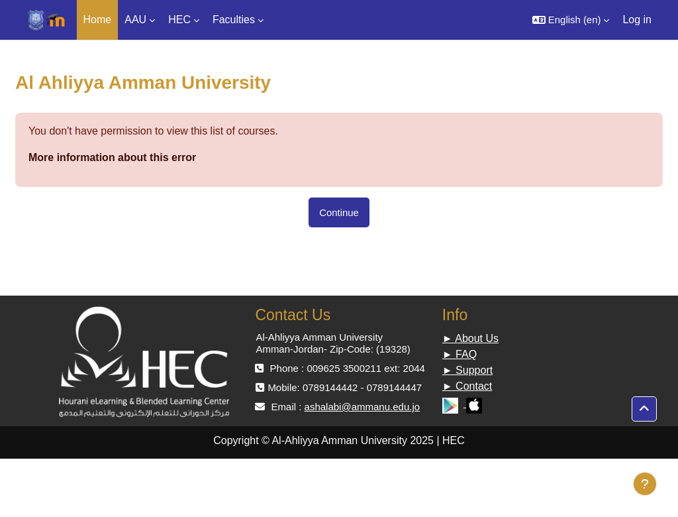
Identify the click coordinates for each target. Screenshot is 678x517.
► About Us (470, 338)
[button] (571, 20)
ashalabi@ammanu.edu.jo (362, 406)
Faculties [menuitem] (234, 19)
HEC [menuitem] (179, 19)
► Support (467, 370)
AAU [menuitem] (135, 19)
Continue (339, 212)
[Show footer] (645, 484)
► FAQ (459, 354)
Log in (637, 19)
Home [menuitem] (97, 19)
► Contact (467, 386)
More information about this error (112, 157)
